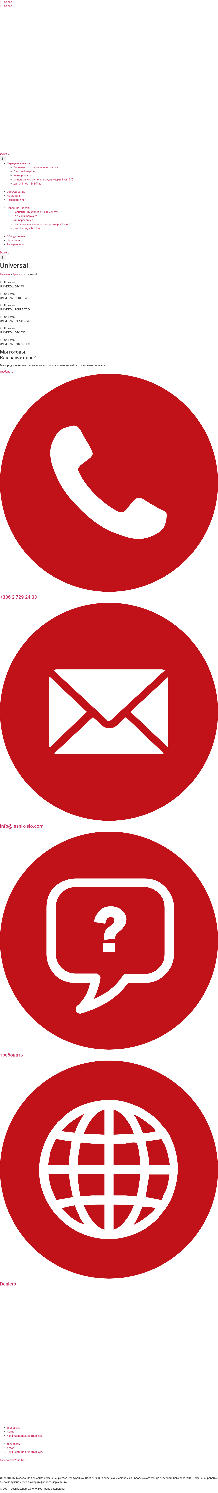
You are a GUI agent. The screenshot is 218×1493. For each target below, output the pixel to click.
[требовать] (109, 1048)
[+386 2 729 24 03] (109, 590)
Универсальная (23, 175)
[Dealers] (109, 1277)
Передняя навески (18, 163)
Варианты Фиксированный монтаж (36, 167)
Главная (5, 274)
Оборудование (16, 191)
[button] (3, 158)
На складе (13, 195)
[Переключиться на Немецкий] (17, 11)
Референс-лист (16, 199)
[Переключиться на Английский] (11, 11)
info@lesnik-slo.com (21, 826)
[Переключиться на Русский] (30, 11)
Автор (10, 1431)
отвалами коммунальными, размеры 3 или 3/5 (43, 179)
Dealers (8, 1284)
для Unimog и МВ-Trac (27, 183)
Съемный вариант (25, 171)
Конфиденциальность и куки (25, 1435)
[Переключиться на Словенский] (4, 11)
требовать (11, 1055)
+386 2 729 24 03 (18, 597)
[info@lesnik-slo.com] (109, 819)
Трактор (18, 274)
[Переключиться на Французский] (24, 11)
